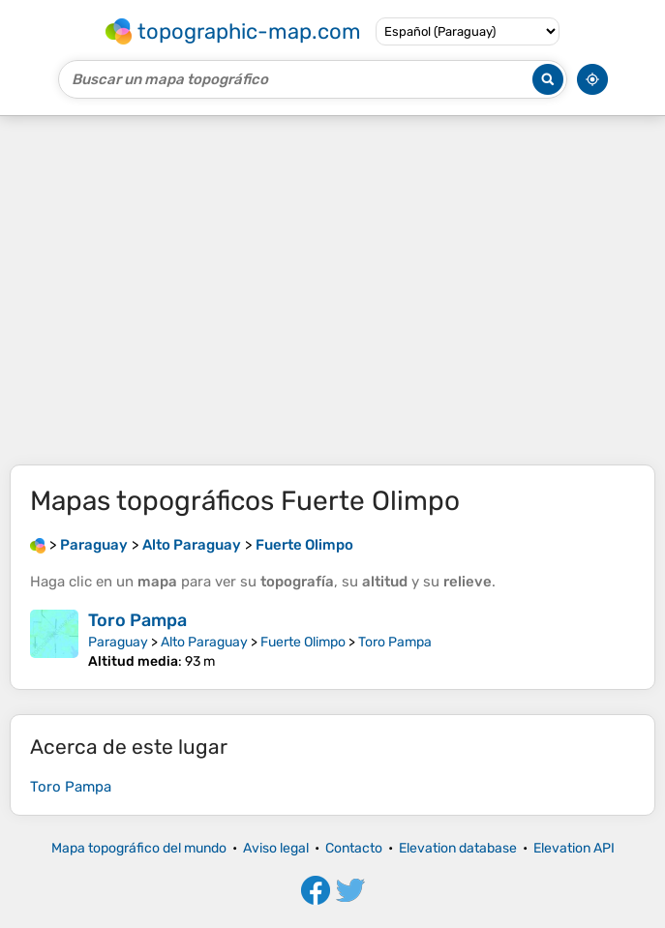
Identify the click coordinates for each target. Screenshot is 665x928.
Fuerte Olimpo (303, 642)
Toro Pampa (137, 620)
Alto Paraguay (204, 642)
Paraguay (118, 642)
